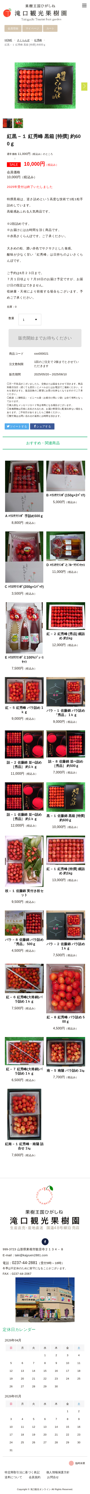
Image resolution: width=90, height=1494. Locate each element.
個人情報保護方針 (57, 1472)
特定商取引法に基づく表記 (22, 1472)
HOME (8, 40)
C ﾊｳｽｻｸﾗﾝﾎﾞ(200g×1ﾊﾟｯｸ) (24, 586)
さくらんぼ (23, 40)
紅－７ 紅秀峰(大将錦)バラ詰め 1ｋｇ (24, 1071)
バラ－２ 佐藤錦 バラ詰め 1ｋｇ (66, 946)
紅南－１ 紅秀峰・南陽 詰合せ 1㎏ (24, 1146)
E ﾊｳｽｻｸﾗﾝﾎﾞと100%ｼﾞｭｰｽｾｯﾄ (24, 660)
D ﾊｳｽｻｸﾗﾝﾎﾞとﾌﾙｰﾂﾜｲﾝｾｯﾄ (65, 565)
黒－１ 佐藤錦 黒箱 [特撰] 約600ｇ (66, 818)
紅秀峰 (38, 40)
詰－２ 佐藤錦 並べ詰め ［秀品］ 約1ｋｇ (24, 765)
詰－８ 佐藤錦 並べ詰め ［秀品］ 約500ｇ (65, 764)
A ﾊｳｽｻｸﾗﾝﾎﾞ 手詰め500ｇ (24, 516)
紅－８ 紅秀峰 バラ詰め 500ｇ (66, 1019)
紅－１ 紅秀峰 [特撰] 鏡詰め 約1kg (66, 871)
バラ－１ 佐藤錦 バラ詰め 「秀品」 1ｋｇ (66, 713)
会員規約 (34, 1477)
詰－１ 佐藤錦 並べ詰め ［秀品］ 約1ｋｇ (24, 817)
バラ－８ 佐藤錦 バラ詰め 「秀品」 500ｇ (24, 942)
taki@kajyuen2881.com (31, 1255)
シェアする (42, 426)
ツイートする (17, 426)
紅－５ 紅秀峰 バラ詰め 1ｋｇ (24, 710)
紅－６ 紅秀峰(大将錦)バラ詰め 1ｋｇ (24, 999)
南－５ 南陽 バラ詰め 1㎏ (66, 1070)
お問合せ (53, 1477)
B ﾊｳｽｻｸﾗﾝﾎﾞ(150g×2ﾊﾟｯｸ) (65, 495)
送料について (13, 1477)
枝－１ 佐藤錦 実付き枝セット (24, 893)
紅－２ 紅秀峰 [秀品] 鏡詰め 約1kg (66, 636)
